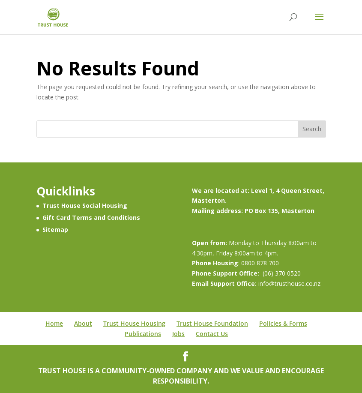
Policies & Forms (283, 323)
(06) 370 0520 (282, 273)
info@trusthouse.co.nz (288, 283)
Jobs (178, 334)
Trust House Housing (134, 323)
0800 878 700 (260, 263)
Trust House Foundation (212, 323)
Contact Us (212, 334)
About (83, 323)
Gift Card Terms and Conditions (91, 217)
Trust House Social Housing (84, 205)
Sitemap (55, 229)
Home (54, 323)
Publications (143, 334)
